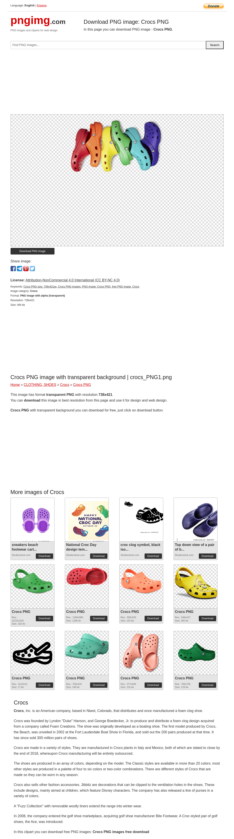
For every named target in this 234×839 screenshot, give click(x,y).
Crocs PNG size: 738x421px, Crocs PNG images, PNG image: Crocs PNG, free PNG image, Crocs (81, 286)
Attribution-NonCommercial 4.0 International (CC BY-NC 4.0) (72, 280)
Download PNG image (32, 251)
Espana (41, 5)
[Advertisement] (117, 83)
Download (44, 556)
